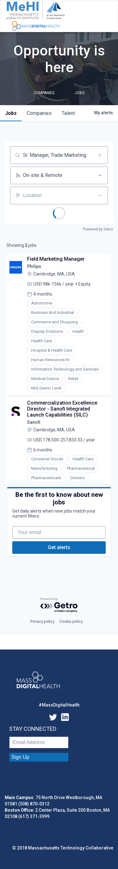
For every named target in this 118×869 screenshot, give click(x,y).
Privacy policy (42, 621)
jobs (11, 113)
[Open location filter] (100, 195)
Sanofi (33, 422)
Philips (34, 266)
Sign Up (20, 757)
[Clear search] (100, 155)
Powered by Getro (98, 229)
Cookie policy (71, 621)
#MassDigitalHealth (59, 704)
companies (39, 113)
